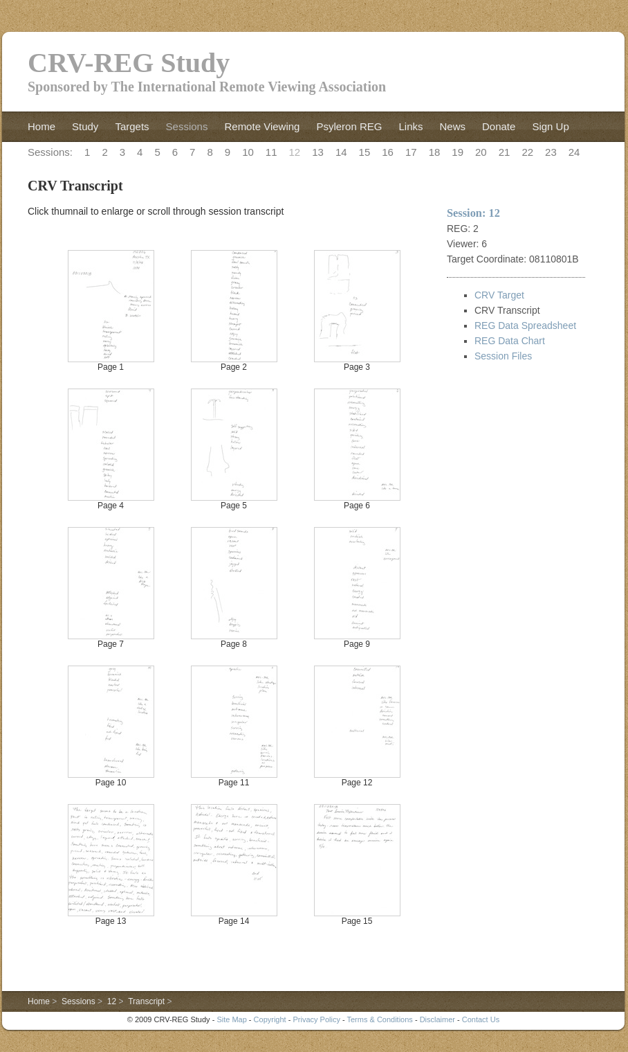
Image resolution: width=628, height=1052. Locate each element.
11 (271, 152)
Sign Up (550, 126)
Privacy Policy (316, 1019)
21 (504, 152)
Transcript (146, 1001)
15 (365, 152)
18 (435, 152)
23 (551, 152)
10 (248, 152)
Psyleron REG (349, 126)
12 (295, 152)
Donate (498, 126)
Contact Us (480, 1019)
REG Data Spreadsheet (525, 325)
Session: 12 (473, 213)
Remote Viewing (261, 126)
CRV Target (499, 295)
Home (41, 126)
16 (388, 152)
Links (410, 126)
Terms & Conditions (379, 1019)
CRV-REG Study (129, 62)
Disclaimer (437, 1019)
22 (527, 152)
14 (341, 152)
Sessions (187, 126)
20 (481, 152)
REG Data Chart (509, 340)
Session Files (503, 356)
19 (457, 152)
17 (411, 152)
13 (318, 152)
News (452, 126)
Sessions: (50, 152)
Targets (132, 126)
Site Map (231, 1019)
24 (574, 152)
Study (85, 126)
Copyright (270, 1019)
